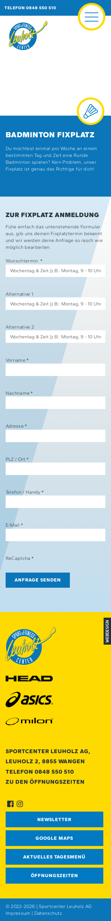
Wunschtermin (24, 261)
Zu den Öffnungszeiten (45, 781)
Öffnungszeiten (54, 875)
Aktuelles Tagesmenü (54, 857)
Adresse (16, 426)
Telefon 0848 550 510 (30, 7)
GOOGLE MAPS (54, 838)
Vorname (17, 360)
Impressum (18, 913)
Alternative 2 (20, 327)
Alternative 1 (19, 294)
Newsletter (54, 819)
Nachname (19, 393)
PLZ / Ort (17, 459)
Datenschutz (48, 913)
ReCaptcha (20, 558)
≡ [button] (91, 8)
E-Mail (14, 525)
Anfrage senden (38, 580)
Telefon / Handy (25, 492)
